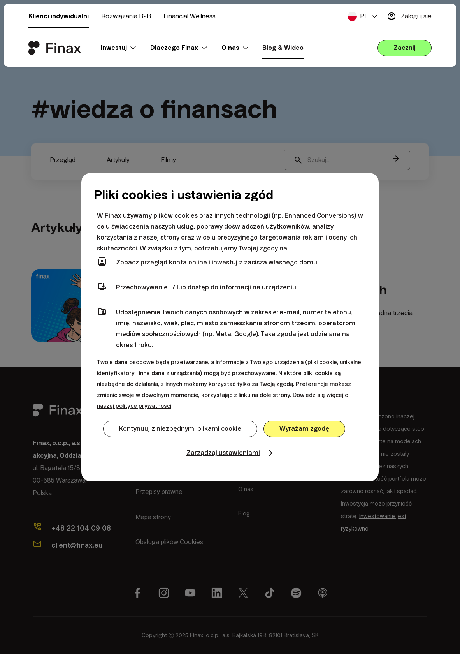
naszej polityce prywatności (134, 406)
